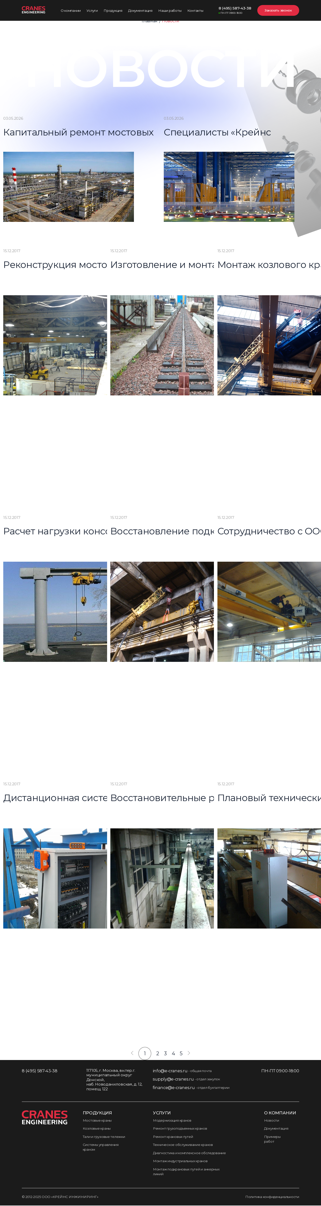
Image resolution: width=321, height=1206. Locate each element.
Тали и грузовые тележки (104, 1137)
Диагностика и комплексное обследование (189, 1153)
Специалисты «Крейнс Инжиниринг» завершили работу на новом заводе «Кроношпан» (228, 133)
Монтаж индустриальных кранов (180, 1161)
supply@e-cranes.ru (173, 1079)
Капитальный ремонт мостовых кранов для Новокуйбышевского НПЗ (67, 133)
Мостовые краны (97, 1121)
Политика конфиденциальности (272, 1197)
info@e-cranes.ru (170, 1071)
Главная (149, 21)
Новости (271, 1121)
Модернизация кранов (172, 1121)
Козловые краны (97, 1129)
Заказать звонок (278, 10)
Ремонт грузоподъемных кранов (180, 1129)
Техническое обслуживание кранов (183, 1145)
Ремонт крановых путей (173, 1137)
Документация (276, 1129)
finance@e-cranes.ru (174, 1087)
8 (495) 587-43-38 (235, 10)
